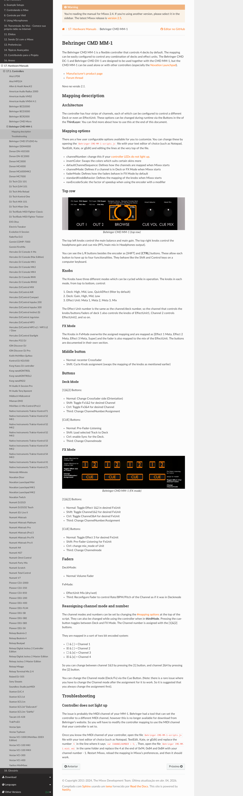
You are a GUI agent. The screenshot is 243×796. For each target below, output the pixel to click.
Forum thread (74, 78)
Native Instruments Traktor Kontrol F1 (28, 411)
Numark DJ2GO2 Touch (21, 507)
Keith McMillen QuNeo (20, 356)
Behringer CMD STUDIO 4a (23, 141)
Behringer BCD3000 (19, 111)
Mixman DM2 (16, 401)
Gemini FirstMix (17, 247)
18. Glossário (11, 770)
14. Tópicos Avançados (16, 50)
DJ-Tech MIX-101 (18, 202)
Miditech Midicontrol (19, 396)
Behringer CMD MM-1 (19, 126)
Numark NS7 (15, 553)
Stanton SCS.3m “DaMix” (21, 712)
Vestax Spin (15, 727)
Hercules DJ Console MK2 (22, 267)
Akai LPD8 (14, 76)
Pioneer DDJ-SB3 (18, 623)
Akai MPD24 (15, 81)
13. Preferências (12, 44)
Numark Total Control (20, 573)
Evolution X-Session (19, 232)
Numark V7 (15, 578)
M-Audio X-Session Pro (20, 386)
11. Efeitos (10, 34)
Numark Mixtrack (18, 517)
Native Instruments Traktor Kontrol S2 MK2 (28, 426)
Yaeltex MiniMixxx (18, 765)
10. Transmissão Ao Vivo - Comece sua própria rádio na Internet (25, 27)
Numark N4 (15, 548)
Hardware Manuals (82, 29)
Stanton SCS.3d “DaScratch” (23, 707)
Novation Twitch (17, 497)
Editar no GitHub (174, 29)
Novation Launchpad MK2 (22, 492)
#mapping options (148, 614)
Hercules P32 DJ (17, 341)
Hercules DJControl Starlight (23, 336)
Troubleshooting (19, 136)
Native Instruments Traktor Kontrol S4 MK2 (28, 447)
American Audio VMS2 (20, 96)
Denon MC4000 (17, 166)
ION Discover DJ (17, 346)
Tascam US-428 (17, 717)
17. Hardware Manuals (14, 65)
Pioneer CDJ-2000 (18, 583)
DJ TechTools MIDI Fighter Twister (26, 217)
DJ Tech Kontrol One (19, 197)
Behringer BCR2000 (19, 117)
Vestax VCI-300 (17, 755)
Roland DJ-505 (16, 677)
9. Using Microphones (16, 20)
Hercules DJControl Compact (24, 297)
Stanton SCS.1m (17, 702)
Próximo (176, 766)
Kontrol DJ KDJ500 (19, 361)
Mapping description (21, 132)
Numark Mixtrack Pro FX (21, 538)
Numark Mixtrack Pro (20, 528)
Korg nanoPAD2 (17, 381)
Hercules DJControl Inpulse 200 (25, 302)
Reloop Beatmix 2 (18, 633)
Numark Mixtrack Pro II (21, 543)
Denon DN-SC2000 (19, 156)
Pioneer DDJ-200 (18, 598)
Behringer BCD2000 (19, 106)
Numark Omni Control (20, 558)
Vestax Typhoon (17, 732)
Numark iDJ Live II (18, 513)
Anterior (71, 766)
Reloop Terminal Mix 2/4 (21, 672)
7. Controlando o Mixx (16, 10)
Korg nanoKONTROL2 (20, 376)
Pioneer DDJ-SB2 (18, 618)
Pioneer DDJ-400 (18, 603)
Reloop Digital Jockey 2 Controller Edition (26, 650)
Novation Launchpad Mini (21, 482)
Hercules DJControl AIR (21, 292)
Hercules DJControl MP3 (22, 322)
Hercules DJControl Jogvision (24, 317)
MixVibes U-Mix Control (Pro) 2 (25, 406)
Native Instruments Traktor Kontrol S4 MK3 (28, 456)
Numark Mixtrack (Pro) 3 (21, 533)
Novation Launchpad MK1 (22, 487)
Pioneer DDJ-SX (17, 628)
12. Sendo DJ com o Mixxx (18, 39)
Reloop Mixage (16, 667)
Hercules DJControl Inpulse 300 (25, 307)
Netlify (66, 789)
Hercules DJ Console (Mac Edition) (26, 257)
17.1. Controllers (13, 71)
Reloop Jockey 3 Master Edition (25, 661)
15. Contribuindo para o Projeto (21, 55)
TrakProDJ (14, 722)
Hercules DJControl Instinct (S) (24, 312)
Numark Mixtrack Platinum (22, 523)
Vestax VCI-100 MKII (20, 750)
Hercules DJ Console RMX (22, 277)
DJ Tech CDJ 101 (18, 182)
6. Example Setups (14, 5)
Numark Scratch (17, 568)
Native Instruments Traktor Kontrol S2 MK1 (28, 418)
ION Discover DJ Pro (19, 351)
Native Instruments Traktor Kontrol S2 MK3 (28, 434)
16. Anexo (9, 60)
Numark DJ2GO (17, 502)
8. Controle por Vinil (15, 15)
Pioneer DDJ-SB (17, 613)
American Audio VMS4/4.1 (22, 101)
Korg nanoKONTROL (19, 371)
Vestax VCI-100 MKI (19, 745)
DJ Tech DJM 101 (18, 187)
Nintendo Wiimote (18, 472)
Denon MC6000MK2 (20, 172)
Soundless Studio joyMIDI (22, 687)
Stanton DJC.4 (16, 692)
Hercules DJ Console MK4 (22, 272)
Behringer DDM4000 (20, 146)
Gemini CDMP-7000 (19, 242)
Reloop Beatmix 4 (18, 638)
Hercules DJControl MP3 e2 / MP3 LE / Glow (28, 329)
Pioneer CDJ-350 (18, 588)
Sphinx (86, 786)
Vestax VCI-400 (17, 760)
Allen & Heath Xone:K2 (20, 86)
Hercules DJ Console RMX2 (23, 282)
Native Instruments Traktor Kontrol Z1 (28, 467)
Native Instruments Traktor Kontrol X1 (28, 462)
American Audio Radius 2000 (23, 91)
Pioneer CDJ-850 (18, 593)
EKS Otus (14, 222)
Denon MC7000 (17, 176)
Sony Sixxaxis (15, 682)
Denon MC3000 (17, 161)
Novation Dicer (16, 477)
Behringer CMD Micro (20, 122)
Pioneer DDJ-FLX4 (18, 608)
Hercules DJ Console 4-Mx (22, 252)
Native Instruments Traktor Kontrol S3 (28, 441)
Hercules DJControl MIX (21, 287)
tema (109, 786)
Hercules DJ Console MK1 (22, 262)
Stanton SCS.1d (17, 697)
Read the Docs (139, 786)
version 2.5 (114, 18)
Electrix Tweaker (17, 227)
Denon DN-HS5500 (19, 151)
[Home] (63, 29)
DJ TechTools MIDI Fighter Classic (26, 212)
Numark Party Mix (18, 563)
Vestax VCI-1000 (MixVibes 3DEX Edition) (26, 739)
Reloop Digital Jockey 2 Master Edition (28, 657)
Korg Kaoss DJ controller (21, 366)
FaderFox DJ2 (16, 237)
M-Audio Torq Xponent (20, 391)
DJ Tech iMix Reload (19, 192)
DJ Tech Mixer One (18, 207)
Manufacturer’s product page (84, 73)
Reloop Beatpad (17, 643)
